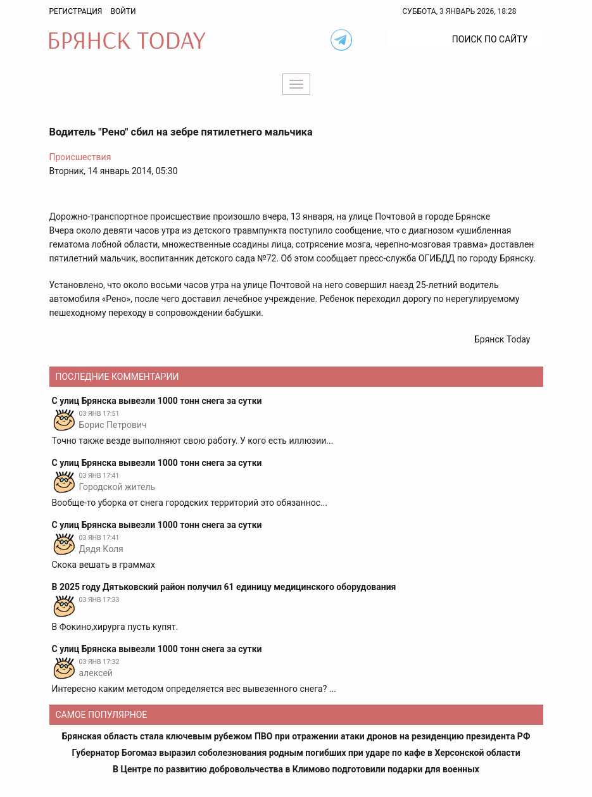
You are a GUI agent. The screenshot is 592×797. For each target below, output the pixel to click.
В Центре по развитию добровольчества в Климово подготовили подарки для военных (296, 769)
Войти (122, 11)
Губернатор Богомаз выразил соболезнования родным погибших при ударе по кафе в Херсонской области (296, 753)
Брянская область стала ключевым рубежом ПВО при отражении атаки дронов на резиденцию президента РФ (296, 736)
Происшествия (80, 157)
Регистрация (76, 11)
